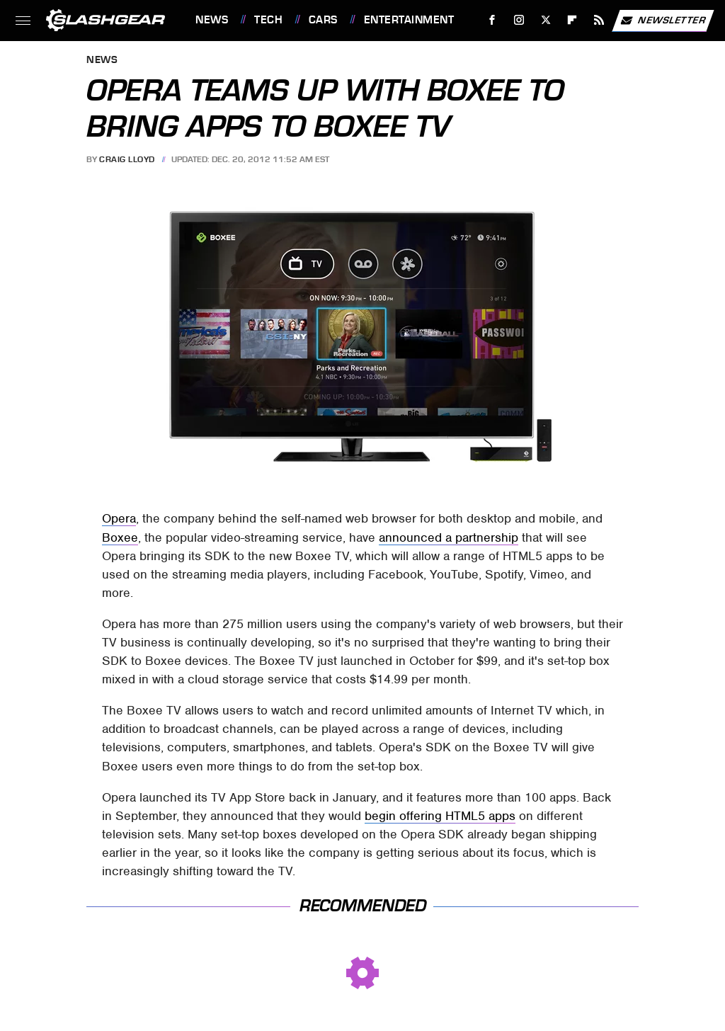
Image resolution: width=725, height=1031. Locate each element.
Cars (323, 19)
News (211, 19)
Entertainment (409, 19)
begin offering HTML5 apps (440, 816)
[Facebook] (492, 20)
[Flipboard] (572, 20)
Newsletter (662, 20)
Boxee (120, 537)
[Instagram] (519, 20)
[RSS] (599, 20)
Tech (268, 19)
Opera (119, 518)
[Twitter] (545, 20)
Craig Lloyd (127, 159)
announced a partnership (448, 537)
